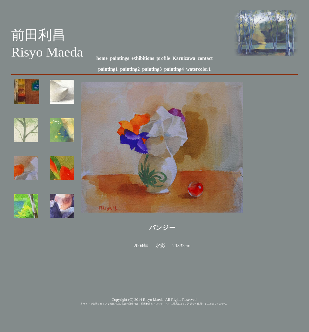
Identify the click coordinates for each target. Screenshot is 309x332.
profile (163, 58)
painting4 (174, 69)
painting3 (152, 69)
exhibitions (143, 58)
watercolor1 (198, 69)
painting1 (108, 69)
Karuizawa (183, 58)
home (101, 58)
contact (205, 58)
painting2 (130, 69)
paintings (119, 58)
